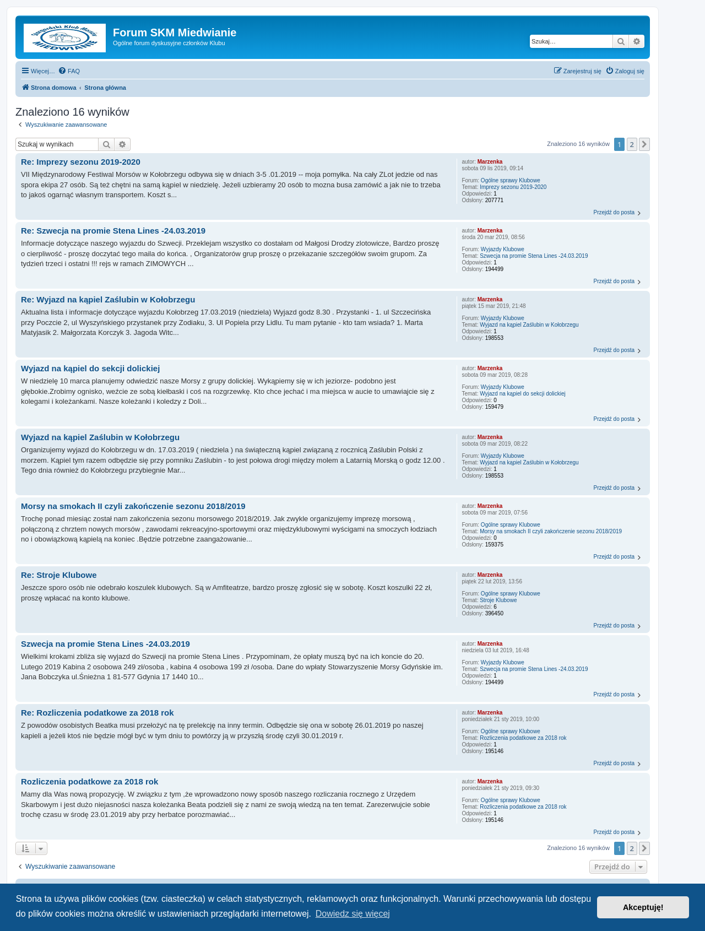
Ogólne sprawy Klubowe (510, 180)
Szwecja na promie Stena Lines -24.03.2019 (534, 256)
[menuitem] (69, 71)
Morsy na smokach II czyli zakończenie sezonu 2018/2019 (551, 531)
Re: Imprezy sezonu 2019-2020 (80, 161)
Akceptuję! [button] (643, 907)
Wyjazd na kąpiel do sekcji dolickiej (523, 394)
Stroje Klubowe (498, 600)
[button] (644, 144)
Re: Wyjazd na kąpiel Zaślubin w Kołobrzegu (108, 299)
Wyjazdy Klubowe (502, 249)
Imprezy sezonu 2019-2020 (513, 187)
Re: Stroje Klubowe (59, 575)
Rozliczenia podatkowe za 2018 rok (523, 738)
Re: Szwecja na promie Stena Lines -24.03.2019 (113, 230)
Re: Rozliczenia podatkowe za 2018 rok (97, 712)
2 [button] (632, 144)
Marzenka (490, 162)
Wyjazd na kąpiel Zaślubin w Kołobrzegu (529, 325)
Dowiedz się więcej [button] (353, 913)
